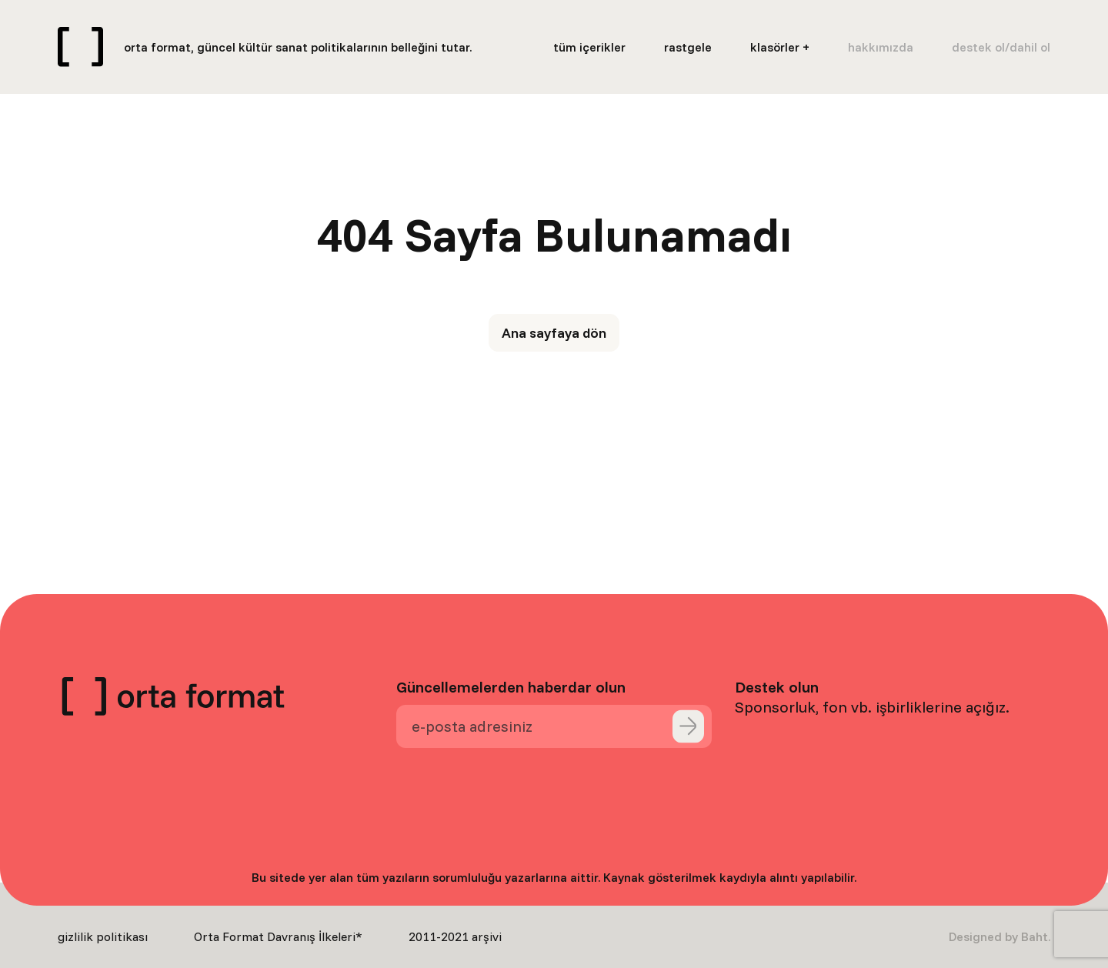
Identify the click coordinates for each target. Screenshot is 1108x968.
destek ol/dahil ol (1001, 47)
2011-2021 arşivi (455, 936)
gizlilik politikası (103, 936)
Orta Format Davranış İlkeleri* (278, 936)
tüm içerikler (589, 47)
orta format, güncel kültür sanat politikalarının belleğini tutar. (298, 47)
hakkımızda (880, 47)
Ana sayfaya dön (554, 333)
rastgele (688, 47)
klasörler (774, 47)
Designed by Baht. (999, 936)
